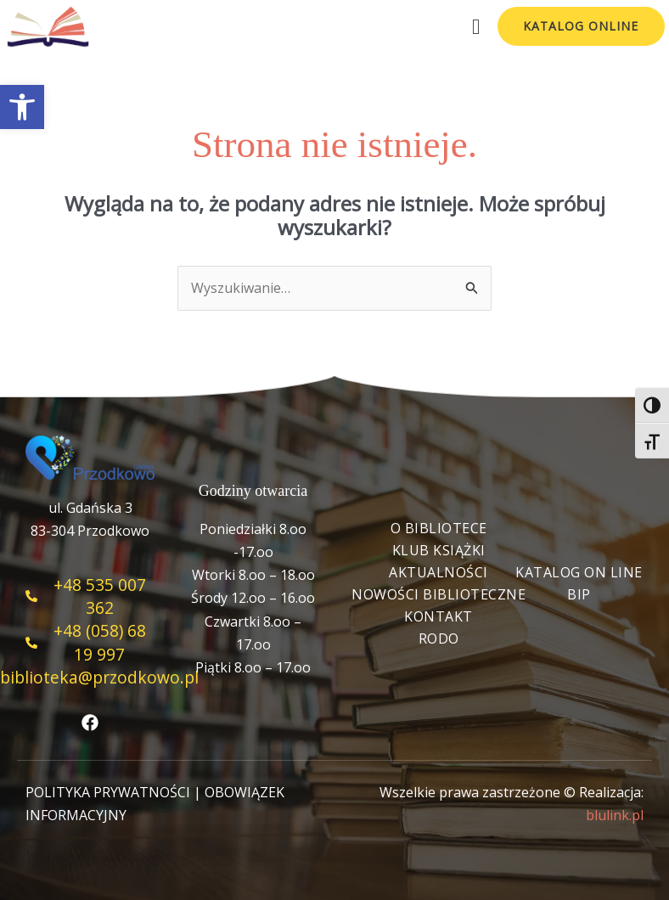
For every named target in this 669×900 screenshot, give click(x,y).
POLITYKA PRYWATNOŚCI (107, 792)
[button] (22, 107)
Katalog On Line (579, 572)
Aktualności (438, 572)
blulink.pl (615, 815)
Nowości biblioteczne (438, 594)
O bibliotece (439, 528)
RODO (439, 638)
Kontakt (438, 616)
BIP (579, 594)
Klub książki (439, 550)
